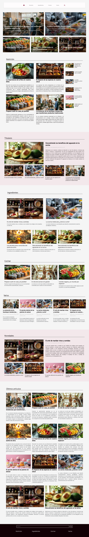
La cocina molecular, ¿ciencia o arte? (58, 26)
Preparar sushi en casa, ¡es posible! (16, 47)
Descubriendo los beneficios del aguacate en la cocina (43, 48)
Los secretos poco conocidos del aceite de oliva (17, 246)
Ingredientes (41, 5)
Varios (57, 5)
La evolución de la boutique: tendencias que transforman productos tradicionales (23, 27)
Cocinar (50, 5)
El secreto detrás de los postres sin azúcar (78, 97)
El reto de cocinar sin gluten (41, 282)
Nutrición (31, 5)
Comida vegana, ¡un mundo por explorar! (78, 105)
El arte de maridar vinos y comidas (72, 47)
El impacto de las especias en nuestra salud (48, 81)
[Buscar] (42, 526)
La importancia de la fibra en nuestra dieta (18, 81)
